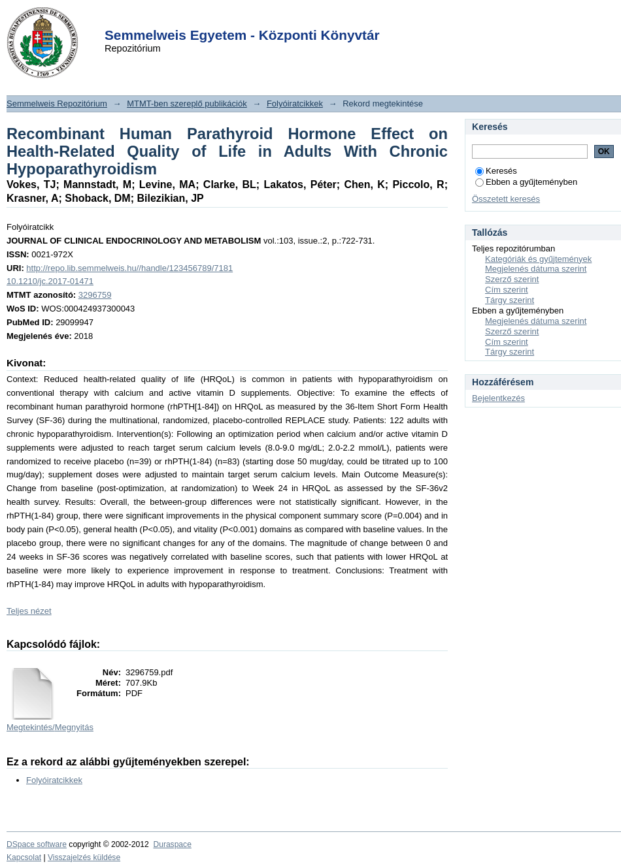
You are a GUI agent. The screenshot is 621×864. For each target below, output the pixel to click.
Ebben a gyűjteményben (526, 182)
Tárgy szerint (509, 300)
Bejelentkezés (498, 398)
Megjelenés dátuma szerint (535, 269)
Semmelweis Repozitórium (57, 103)
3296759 (95, 295)
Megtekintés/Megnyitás (50, 727)
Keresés (496, 171)
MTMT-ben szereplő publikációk (187, 103)
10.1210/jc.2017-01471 (50, 281)
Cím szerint (506, 290)
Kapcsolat (24, 857)
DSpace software (37, 844)
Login (287, 19)
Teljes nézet (29, 611)
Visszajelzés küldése (84, 857)
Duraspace (172, 844)
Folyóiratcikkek (295, 103)
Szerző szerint (512, 279)
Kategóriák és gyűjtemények (538, 259)
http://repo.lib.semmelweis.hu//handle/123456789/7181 (129, 268)
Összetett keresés (506, 199)
